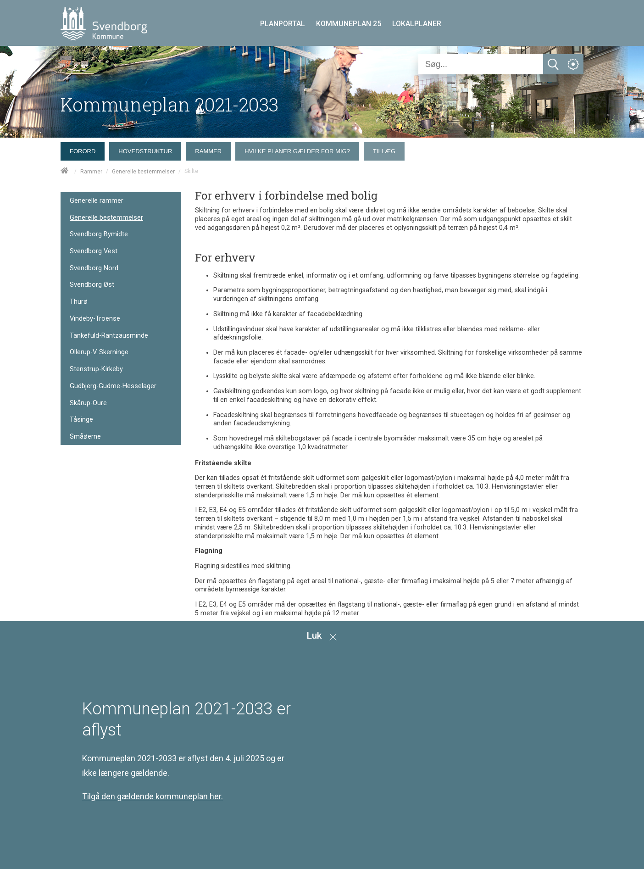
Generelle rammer (96, 201)
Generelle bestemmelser (143, 171)
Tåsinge (81, 419)
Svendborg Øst (92, 285)
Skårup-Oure (88, 403)
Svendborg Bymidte (99, 234)
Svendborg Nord (94, 268)
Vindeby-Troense (95, 319)
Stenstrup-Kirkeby (96, 369)
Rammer (91, 171)
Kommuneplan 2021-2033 (169, 104)
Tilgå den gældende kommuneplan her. (152, 796)
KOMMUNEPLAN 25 (348, 23)
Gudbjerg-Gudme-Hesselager (113, 386)
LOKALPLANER (416, 23)
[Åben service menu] (573, 64)
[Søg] (480, 64)
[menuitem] (85, 149)
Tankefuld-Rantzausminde (109, 336)
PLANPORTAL (282, 23)
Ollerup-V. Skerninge (99, 352)
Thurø (79, 302)
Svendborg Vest (93, 251)
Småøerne (85, 436)
